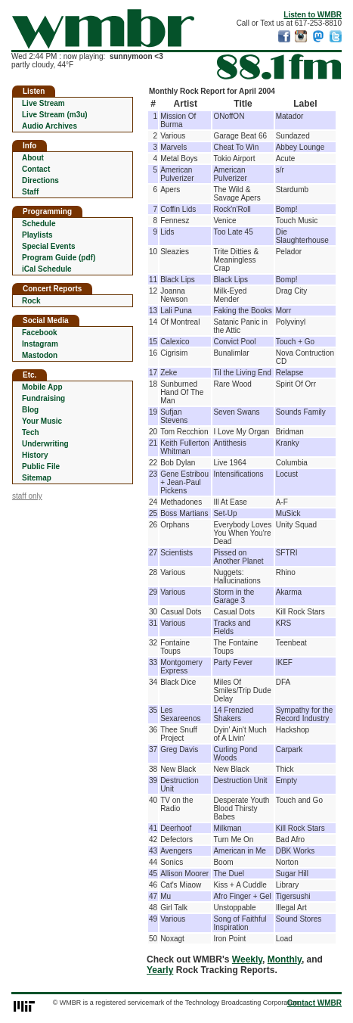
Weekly (247, 959)
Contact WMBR (314, 1003)
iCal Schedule (47, 269)
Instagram (40, 344)
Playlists (37, 235)
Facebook (39, 332)
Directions (40, 180)
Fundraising (43, 398)
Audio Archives (49, 126)
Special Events (49, 246)
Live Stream (43, 103)
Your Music (42, 421)
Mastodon (39, 355)
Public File (41, 466)
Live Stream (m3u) (55, 114)
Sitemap (36, 478)
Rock (31, 301)
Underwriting (45, 444)
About (33, 158)
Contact (36, 169)
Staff (30, 192)
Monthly (285, 959)
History (35, 455)
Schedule (38, 223)
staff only (27, 496)
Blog (30, 410)
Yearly (160, 970)
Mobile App (42, 387)
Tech (30, 432)
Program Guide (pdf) (58, 257)
